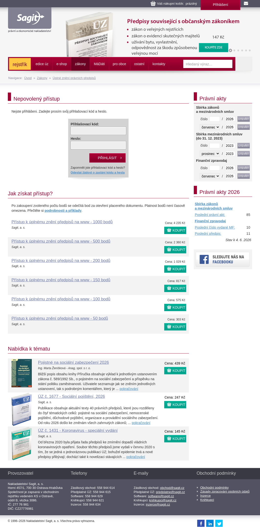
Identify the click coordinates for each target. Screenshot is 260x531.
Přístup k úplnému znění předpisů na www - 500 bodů (60, 241)
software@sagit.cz (161, 496)
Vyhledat (243, 64)
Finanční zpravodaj (210, 221)
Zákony (42, 78)
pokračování (128, 389)
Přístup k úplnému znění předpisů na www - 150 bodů (60, 280)
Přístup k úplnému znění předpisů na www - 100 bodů (60, 299)
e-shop (61, 64)
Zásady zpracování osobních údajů (225, 491)
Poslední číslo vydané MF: (215, 227)
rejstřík (20, 64)
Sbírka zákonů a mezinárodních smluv (214, 206)
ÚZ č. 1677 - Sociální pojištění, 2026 (71, 396)
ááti (99, 64)
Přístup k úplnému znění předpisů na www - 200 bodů (60, 260)
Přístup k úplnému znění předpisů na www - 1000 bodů (62, 222)
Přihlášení (220, 5)
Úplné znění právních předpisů (74, 78)
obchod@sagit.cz (172, 488)
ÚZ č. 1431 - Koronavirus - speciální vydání (78, 430)
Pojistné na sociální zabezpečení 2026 (73, 362)
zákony (80, 64)
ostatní (139, 64)
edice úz (42, 64)
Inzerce (205, 495)
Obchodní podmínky (214, 487)
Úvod (28, 78)
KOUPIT (179, 230)
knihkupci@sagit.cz (162, 500)
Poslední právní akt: (210, 215)
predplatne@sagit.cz (170, 492)
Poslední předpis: (208, 234)
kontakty (158, 64)
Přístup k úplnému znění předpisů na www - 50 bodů (59, 318)
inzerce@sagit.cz (158, 504)
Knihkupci (207, 500)
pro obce (119, 64)
